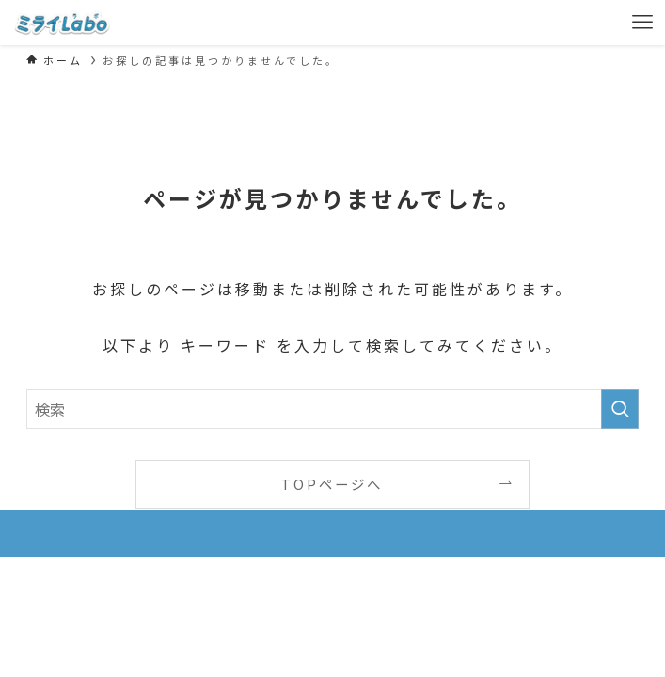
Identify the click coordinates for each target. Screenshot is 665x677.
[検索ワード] (332, 409)
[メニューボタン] (642, 22)
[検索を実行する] (620, 409)
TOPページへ (332, 484)
